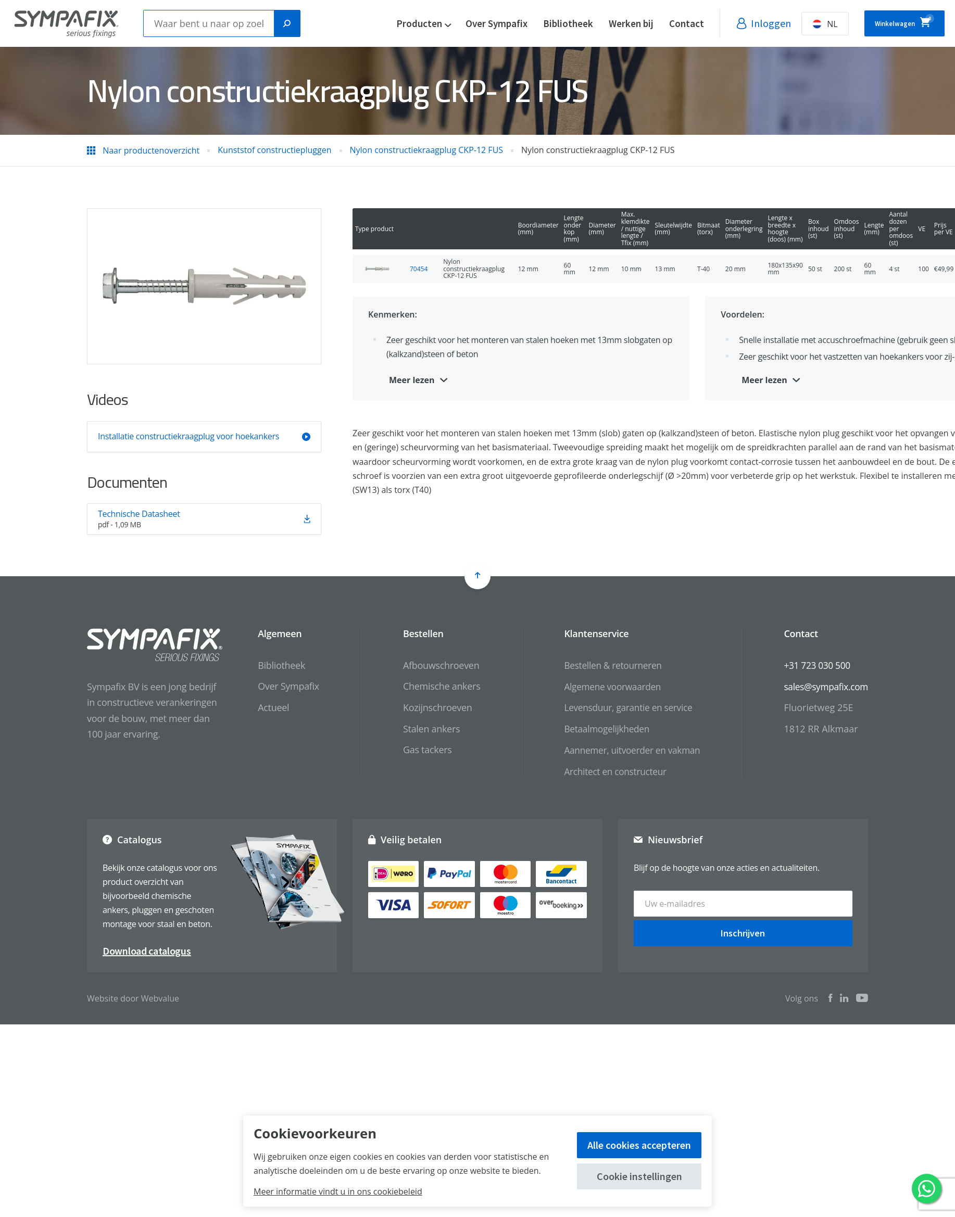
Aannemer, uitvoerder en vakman (625, 749)
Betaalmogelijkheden (599, 728)
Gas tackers (417, 749)
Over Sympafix (475, 23)
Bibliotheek (547, 23)
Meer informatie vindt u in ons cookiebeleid (338, 1191)
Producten (398, 23)
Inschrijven (743, 929)
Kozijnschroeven (427, 707)
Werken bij (609, 23)
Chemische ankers (431, 686)
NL (803, 24)
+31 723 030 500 (814, 665)
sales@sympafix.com (824, 686)
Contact (665, 23)
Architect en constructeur (608, 771)
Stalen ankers (421, 728)
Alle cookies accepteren (639, 1144)
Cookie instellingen (639, 1176)
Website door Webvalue (133, 994)
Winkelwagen (893, 22)
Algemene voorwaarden (605, 686)
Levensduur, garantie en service (621, 707)
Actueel (264, 707)
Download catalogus (147, 947)
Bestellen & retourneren (605, 665)
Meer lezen (412, 380)
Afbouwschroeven (431, 665)
